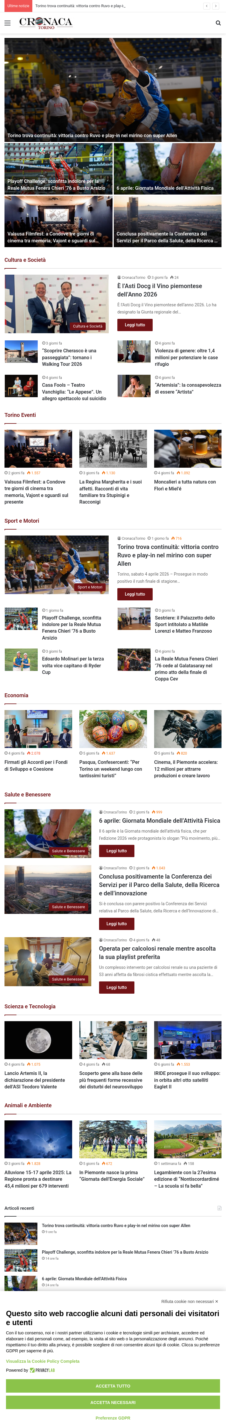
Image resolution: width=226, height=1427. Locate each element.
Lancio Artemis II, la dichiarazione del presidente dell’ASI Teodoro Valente (34, 1080)
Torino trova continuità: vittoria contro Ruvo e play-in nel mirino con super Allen (92, 135)
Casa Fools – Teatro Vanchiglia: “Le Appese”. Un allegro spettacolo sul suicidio (74, 391)
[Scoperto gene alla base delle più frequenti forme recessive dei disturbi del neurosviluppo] (113, 1040)
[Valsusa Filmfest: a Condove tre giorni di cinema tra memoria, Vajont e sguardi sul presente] (58, 221)
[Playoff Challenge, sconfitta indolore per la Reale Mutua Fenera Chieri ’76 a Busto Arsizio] (58, 169)
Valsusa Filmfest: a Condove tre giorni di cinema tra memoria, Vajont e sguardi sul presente (51, 240)
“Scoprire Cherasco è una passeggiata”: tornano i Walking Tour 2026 (69, 357)
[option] (113, 142)
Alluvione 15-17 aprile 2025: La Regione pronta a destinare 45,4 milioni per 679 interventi (37, 1179)
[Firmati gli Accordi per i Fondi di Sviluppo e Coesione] (38, 729)
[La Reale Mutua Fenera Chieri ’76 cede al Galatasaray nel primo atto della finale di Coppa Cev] (134, 660)
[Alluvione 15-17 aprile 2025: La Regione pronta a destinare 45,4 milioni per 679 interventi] (38, 1139)
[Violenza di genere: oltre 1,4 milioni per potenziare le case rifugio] (134, 351)
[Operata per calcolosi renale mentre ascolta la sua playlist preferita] (47, 961)
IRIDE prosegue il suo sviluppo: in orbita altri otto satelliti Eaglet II (187, 1080)
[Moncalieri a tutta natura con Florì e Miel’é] (188, 449)
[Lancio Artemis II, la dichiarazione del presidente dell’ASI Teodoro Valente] (38, 1040)
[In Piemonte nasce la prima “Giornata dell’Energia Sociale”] (113, 1139)
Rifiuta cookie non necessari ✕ (190, 1301)
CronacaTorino (133, 278)
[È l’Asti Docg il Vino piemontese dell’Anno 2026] (57, 304)
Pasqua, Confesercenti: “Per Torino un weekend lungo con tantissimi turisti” (110, 768)
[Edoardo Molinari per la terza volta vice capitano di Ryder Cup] (21, 660)
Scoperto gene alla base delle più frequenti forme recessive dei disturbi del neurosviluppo (111, 1080)
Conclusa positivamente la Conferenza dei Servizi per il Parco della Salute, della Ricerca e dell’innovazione (167, 240)
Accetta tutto (113, 1386)
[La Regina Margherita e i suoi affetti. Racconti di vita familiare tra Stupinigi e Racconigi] (113, 449)
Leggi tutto (135, 324)
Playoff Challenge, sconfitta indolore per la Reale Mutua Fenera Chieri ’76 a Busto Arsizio (125, 1252)
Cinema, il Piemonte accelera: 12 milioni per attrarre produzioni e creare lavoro (186, 768)
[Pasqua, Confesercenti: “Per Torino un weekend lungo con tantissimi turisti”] (113, 729)
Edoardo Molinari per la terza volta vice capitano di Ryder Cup (73, 665)
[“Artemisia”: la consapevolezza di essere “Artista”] (134, 386)
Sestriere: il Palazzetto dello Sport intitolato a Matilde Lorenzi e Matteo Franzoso (185, 624)
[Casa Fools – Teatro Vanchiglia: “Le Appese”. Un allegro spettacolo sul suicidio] (21, 386)
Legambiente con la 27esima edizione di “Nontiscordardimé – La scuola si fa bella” (186, 1179)
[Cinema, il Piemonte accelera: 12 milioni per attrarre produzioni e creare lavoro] (188, 729)
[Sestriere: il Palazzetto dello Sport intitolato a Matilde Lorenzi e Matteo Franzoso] (134, 619)
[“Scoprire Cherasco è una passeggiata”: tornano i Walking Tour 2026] (21, 351)
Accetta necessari (113, 1402)
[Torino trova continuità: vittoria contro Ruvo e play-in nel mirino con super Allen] (113, 90)
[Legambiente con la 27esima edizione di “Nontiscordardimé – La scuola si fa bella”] (188, 1139)
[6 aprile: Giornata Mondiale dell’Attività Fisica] (168, 169)
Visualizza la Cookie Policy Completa (43, 1361)
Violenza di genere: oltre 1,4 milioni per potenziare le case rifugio (186, 357)
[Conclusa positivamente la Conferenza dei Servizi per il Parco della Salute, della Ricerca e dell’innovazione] (168, 221)
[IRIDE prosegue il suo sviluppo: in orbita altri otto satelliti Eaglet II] (188, 1040)
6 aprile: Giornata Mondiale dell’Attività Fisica (165, 188)
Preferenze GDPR (113, 1418)
